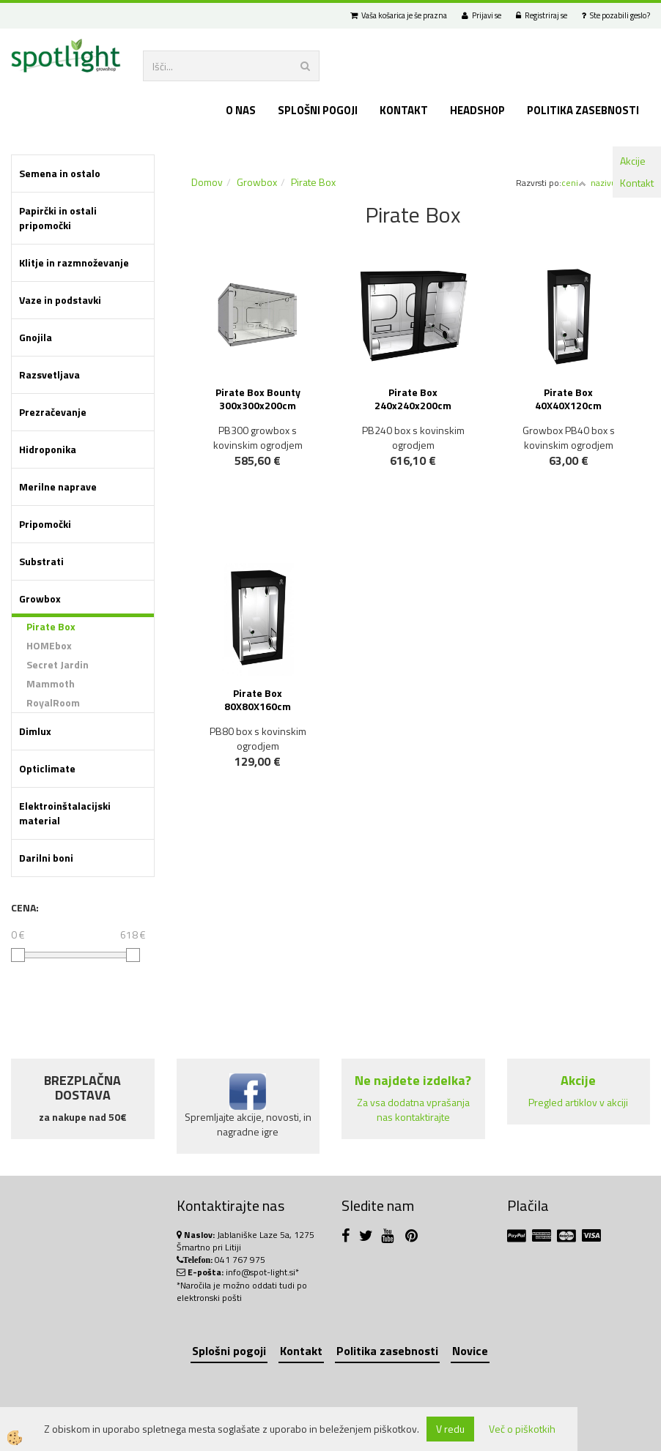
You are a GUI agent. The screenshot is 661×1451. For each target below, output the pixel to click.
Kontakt (637, 182)
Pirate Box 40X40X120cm (568, 398)
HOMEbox (49, 645)
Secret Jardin (57, 664)
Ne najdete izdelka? (413, 1080)
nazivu (607, 183)
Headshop (477, 110)
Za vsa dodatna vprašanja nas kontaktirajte (413, 1109)
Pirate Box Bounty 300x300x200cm (257, 398)
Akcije (633, 160)
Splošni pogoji (318, 110)
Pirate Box (50, 626)
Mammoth (50, 683)
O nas (241, 110)
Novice (470, 1350)
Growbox (257, 182)
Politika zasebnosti (583, 110)
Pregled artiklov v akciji (578, 1102)
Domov (207, 182)
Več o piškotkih (522, 1429)
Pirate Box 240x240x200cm (412, 398)
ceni (573, 183)
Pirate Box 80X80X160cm (257, 699)
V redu (450, 1428)
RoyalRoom (53, 702)
